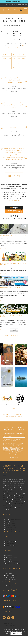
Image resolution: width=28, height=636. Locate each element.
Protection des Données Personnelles (12, 561)
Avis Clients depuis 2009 (9, 625)
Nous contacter (7, 581)
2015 (9, 63)
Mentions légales (8, 559)
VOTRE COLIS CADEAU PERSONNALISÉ (13, 236)
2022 (23, 54)
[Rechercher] (9, 9)
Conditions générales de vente (11, 557)
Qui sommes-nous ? (8, 555)
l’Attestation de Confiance (14, 48)
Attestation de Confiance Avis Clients (12, 563)
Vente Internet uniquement (10, 583)
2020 (9, 59)
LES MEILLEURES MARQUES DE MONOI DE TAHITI (13, 264)
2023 (18, 54)
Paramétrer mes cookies (16, 633)
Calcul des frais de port (9, 529)
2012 (23, 63)
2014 (14, 63)
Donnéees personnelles (20, 631)
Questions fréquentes (8, 585)
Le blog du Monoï (8, 623)
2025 (9, 54)
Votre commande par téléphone (11, 527)
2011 (9, 67)
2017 (23, 59)
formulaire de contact (17, 454)
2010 (14, 67)
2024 (14, 54)
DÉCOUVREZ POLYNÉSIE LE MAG (11, 288)
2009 (18, 67)
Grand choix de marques (9, 543)
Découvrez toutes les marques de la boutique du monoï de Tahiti (14, 415)
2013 (19, 63)
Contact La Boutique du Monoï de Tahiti (12, 531)
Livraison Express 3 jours (9, 523)
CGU (23, 46)
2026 (4, 54)
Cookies (8, 633)
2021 (4, 59)
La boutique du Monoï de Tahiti (12, 5)
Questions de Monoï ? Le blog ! (10, 545)
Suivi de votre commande (9, 525)
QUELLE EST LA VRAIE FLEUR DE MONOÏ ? (11, 316)
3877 (18, 176)
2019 (14, 59)
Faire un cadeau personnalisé (10, 541)
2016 (4, 63)
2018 (19, 59)
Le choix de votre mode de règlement (12, 519)
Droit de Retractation (9, 521)
